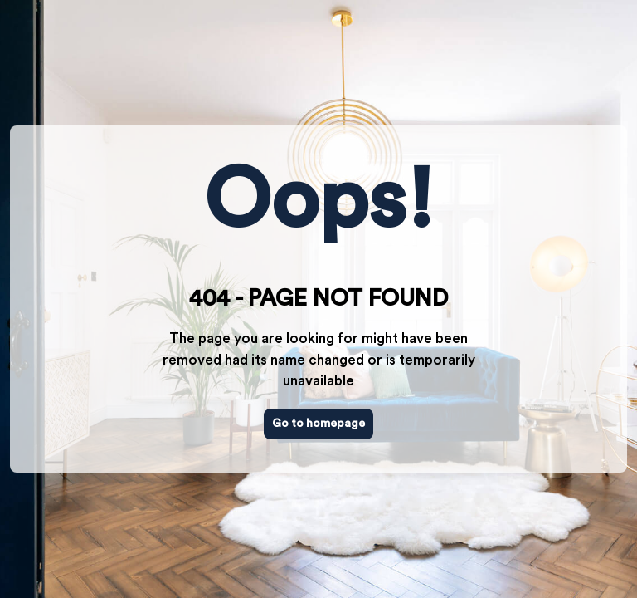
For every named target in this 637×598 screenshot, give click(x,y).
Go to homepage (318, 423)
